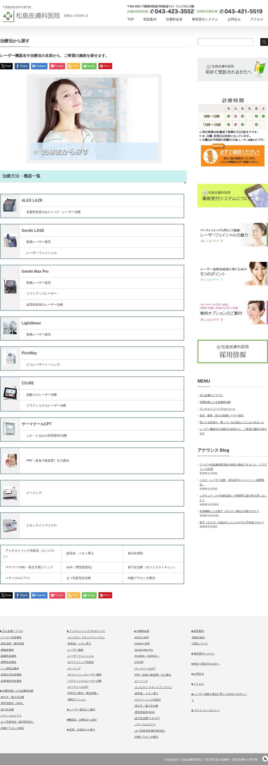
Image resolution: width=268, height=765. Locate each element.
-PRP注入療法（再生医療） (83, 693)
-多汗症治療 (7, 709)
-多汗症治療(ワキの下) (147, 718)
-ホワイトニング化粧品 (80, 662)
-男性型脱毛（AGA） (12, 703)
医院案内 (150, 19)
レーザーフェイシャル (41, 253)
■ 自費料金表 (141, 631)
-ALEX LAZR (141, 637)
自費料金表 (174, 19)
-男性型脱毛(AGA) (144, 712)
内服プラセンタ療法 (141, 578)
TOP (130, 19)
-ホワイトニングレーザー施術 (84, 674)
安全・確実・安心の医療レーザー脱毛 (222, 415)
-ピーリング (74, 668)
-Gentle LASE (142, 643)
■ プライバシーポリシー (205, 710)
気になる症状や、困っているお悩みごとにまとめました (232, 422)
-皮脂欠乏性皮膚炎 (11, 674)
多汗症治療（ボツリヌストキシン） (152, 567)
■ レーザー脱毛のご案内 (81, 709)
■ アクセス (197, 683)
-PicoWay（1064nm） (146, 656)
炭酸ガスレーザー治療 (41, 394)
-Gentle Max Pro (143, 649)
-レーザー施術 (75, 649)
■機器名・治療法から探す (82, 719)
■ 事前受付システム (202, 653)
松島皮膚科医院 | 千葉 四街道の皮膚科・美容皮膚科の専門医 (219, 759)
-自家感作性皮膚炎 (11, 680)
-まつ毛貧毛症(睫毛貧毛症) (149, 730)
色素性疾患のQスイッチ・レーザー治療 (53, 212)
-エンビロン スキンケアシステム (86, 637)
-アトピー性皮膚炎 (11, 637)
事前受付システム (205, 19)
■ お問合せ (197, 673)
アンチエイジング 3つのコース (217, 408)
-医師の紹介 (198, 637)
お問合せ (234, 19)
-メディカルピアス (11, 715)
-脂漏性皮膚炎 (8, 656)
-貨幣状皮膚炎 (8, 662)
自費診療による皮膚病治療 (215, 402)
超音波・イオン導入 (80, 553)
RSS (265, 758)
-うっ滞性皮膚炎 (9, 668)
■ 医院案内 (197, 631)
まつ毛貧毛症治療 (78, 578)
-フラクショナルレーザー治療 (84, 680)
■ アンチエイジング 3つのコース (86, 631)
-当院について (199, 643)
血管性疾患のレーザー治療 (44, 304)
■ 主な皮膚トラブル (11, 631)
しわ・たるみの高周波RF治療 (46, 435)
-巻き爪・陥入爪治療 (12, 697)
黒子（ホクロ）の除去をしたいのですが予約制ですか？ (232, 522)
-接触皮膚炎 (7, 649)
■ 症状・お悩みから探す (81, 729)
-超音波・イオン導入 (79, 643)
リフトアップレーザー (41, 293)
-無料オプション (76, 699)
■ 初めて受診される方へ (205, 663)
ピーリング (34, 493)
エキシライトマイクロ (41, 525)
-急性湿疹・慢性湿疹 (12, 643)
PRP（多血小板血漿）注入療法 (47, 460)
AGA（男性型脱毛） (80, 567)
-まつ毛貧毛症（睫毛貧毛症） (17, 721)
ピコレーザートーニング (43, 364)
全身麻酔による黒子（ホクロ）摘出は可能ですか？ (229, 511)
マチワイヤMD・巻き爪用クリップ (29, 567)
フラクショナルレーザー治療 (46, 405)
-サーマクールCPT (78, 687)
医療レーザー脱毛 (38, 242)
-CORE (138, 662)
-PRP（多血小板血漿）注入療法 (152, 674)
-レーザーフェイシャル (80, 656)
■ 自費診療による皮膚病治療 (16, 690)
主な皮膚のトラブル (211, 395)
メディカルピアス (17, 578)
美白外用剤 (135, 553)
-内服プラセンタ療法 (12, 728)
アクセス (256, 19)
